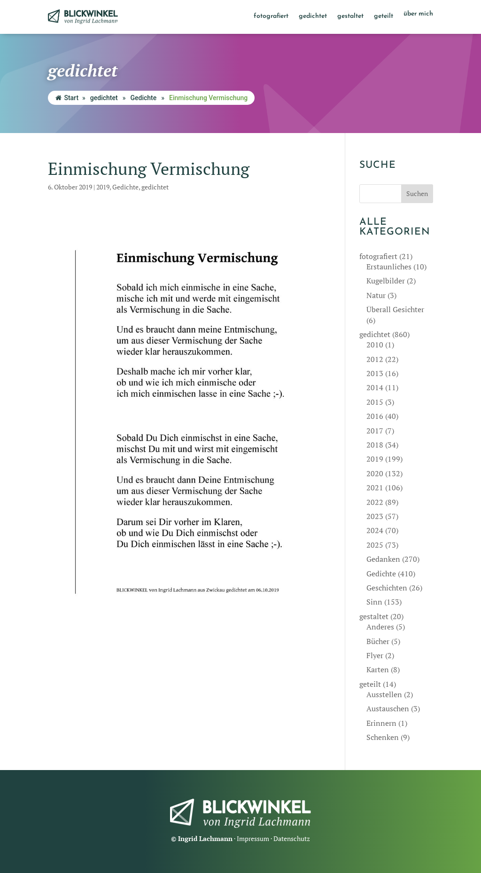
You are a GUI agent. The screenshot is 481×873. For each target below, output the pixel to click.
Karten (377, 669)
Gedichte (143, 98)
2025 (374, 545)
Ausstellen (384, 694)
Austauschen (387, 708)
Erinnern (381, 723)
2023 (374, 516)
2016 (374, 416)
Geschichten (386, 587)
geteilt (383, 16)
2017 (374, 430)
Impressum (253, 838)
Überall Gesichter (395, 309)
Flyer (374, 655)
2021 (374, 487)
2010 (374, 344)
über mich (418, 14)
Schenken (382, 737)
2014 (374, 387)
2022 (374, 502)
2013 (374, 373)
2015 (374, 402)
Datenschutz (291, 838)
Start (66, 98)
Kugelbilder (385, 280)
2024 (374, 530)
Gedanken (383, 559)
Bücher (377, 641)
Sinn (374, 602)
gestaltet (350, 16)
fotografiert (271, 16)
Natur (376, 295)
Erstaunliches (388, 266)
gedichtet (313, 16)
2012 (374, 359)
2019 (102, 186)
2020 (374, 473)
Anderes (380, 626)
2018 (374, 445)
